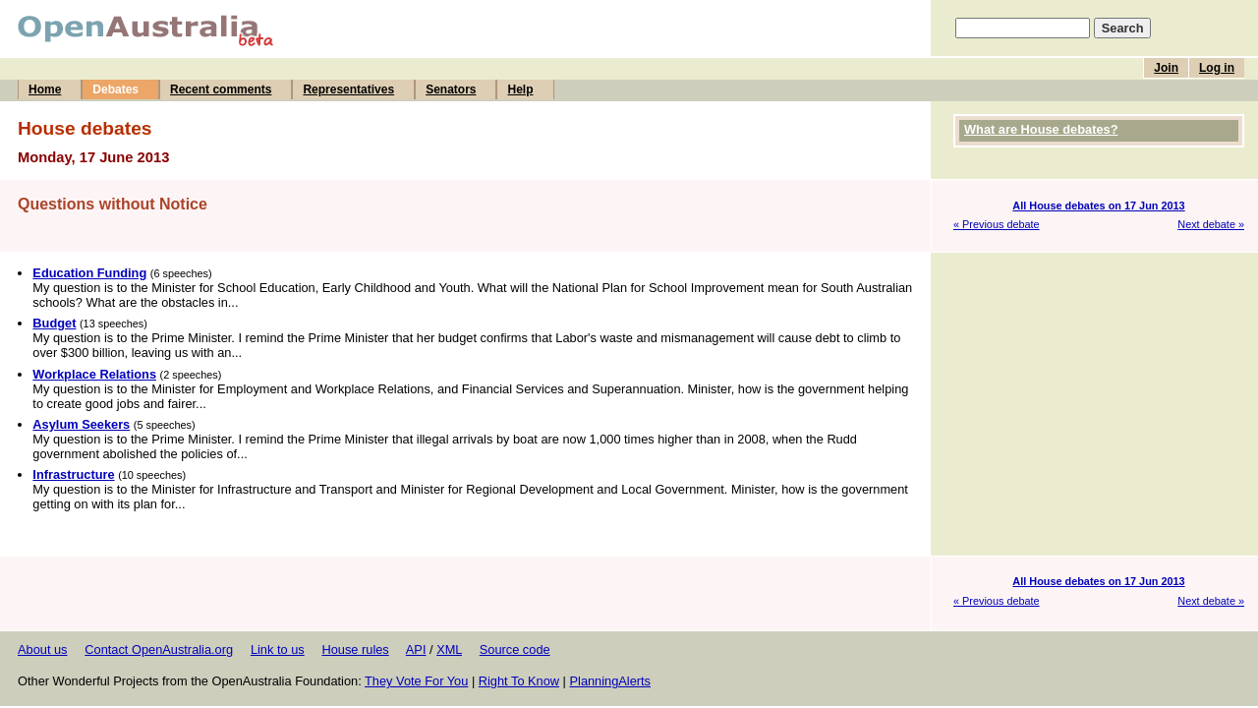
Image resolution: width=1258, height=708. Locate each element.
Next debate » (1210, 224)
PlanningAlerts (611, 681)
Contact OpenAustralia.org (159, 649)
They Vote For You (416, 681)
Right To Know (519, 681)
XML (449, 649)
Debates (115, 89)
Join (1166, 68)
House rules (354, 649)
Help (520, 89)
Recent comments (220, 89)
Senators (451, 89)
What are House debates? (1040, 129)
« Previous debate (996, 224)
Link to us (278, 649)
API (416, 649)
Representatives (348, 89)
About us (43, 649)
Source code (515, 649)
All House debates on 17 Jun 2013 (1098, 205)
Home (45, 89)
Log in (1216, 68)
